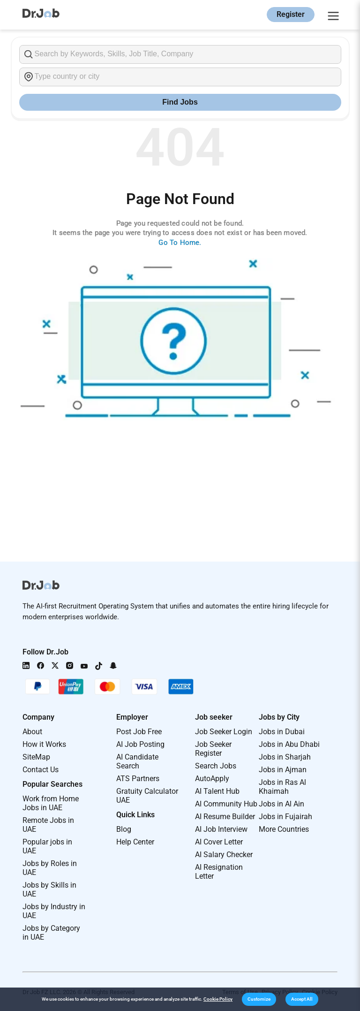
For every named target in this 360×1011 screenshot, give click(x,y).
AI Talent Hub (217, 791)
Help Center (135, 841)
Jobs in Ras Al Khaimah (282, 787)
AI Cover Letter (219, 841)
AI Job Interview (221, 829)
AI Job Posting (140, 744)
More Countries (284, 829)
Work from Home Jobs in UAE (50, 803)
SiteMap (36, 757)
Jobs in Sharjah (285, 757)
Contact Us (40, 769)
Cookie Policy (217, 999)
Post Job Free (139, 731)
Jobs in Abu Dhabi (289, 744)
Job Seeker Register (213, 749)
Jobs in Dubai (282, 731)
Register (291, 14)
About (32, 731)
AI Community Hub (226, 803)
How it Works (44, 744)
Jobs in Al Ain (281, 803)
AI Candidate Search (137, 761)
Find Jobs (180, 102)
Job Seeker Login (223, 731)
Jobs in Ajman (283, 769)
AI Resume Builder (225, 816)
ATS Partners (137, 778)
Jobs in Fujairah (285, 816)
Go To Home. (179, 242)
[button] (259, 999)
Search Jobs (215, 765)
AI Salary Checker (224, 854)
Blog (123, 829)
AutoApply (212, 778)
